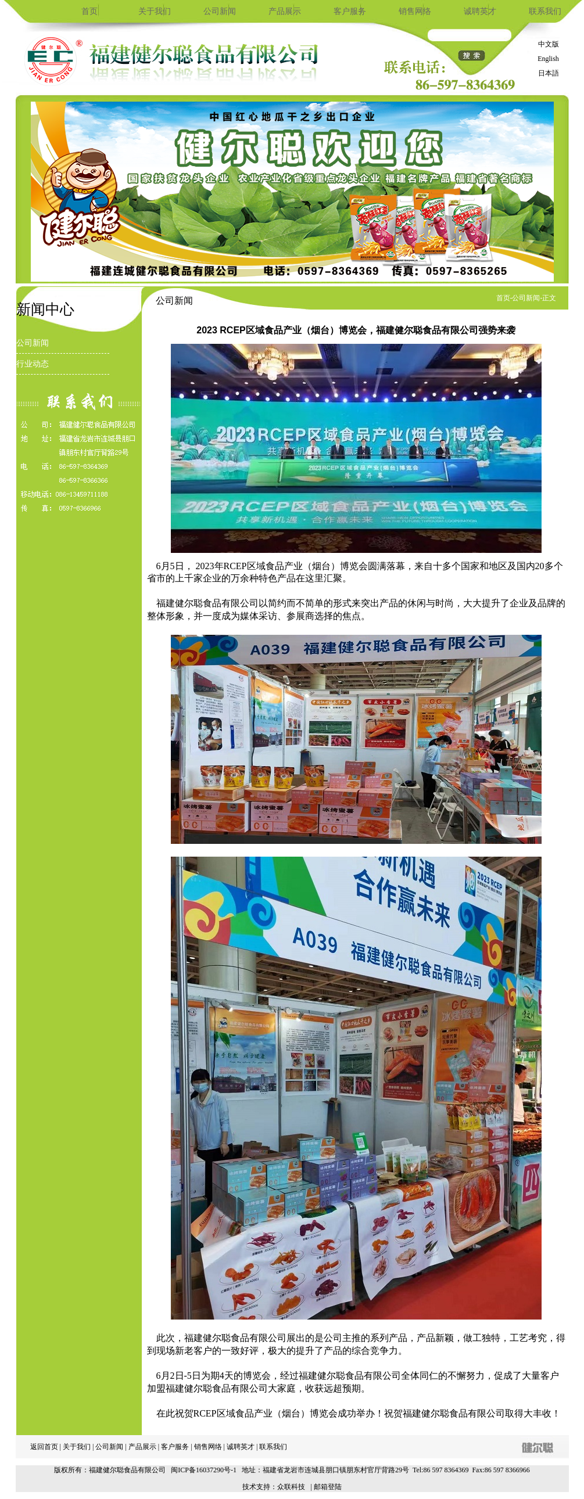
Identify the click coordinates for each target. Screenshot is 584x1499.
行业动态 (32, 364)
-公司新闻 (525, 298)
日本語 (548, 73)
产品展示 (284, 11)
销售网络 (415, 11)
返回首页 (44, 1447)
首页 (89, 11)
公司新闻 (219, 11)
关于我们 (154, 11)
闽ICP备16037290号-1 (203, 1470)
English (548, 59)
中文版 (548, 44)
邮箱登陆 (328, 1487)
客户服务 (350, 11)
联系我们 (545, 11)
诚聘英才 (480, 11)
